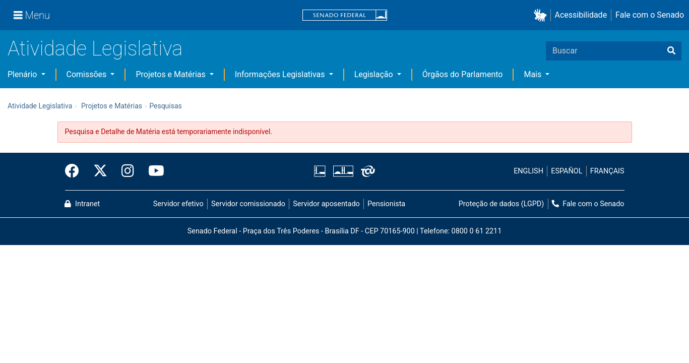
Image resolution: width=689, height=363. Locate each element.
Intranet (82, 204)
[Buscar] (671, 51)
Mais (533, 74)
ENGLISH (528, 171)
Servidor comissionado (248, 204)
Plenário (23, 74)
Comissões (88, 74)
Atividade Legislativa (95, 48)
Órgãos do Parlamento (462, 74)
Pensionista (386, 204)
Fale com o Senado (649, 15)
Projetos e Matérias (171, 74)
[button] (542, 15)
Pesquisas (165, 106)
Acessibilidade (581, 15)
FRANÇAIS (607, 171)
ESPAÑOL (566, 171)
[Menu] (31, 15)
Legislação (374, 74)
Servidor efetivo (178, 204)
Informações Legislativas (281, 74)
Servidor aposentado (326, 204)
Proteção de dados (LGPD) (501, 204)
